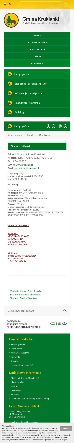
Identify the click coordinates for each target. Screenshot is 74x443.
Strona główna (15, 135)
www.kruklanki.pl (24, 164)
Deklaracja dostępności (22, 365)
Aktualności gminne (20, 352)
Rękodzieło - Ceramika (27, 102)
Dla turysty (37, 49)
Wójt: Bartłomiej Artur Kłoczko (26, 291)
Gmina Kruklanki (20, 146)
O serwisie (16, 390)
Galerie (14, 361)
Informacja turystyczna (28, 93)
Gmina (37, 35)
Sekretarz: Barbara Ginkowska (25, 294)
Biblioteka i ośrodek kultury (30, 83)
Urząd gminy (21, 74)
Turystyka (15, 356)
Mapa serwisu (17, 382)
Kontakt (37, 63)
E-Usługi (19, 112)
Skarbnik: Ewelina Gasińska (23, 298)
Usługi (37, 56)
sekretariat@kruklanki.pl (26, 168)
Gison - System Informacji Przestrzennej (30, 398)
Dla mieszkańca (37, 42)
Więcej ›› (65, 439)
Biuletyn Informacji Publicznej (25, 378)
